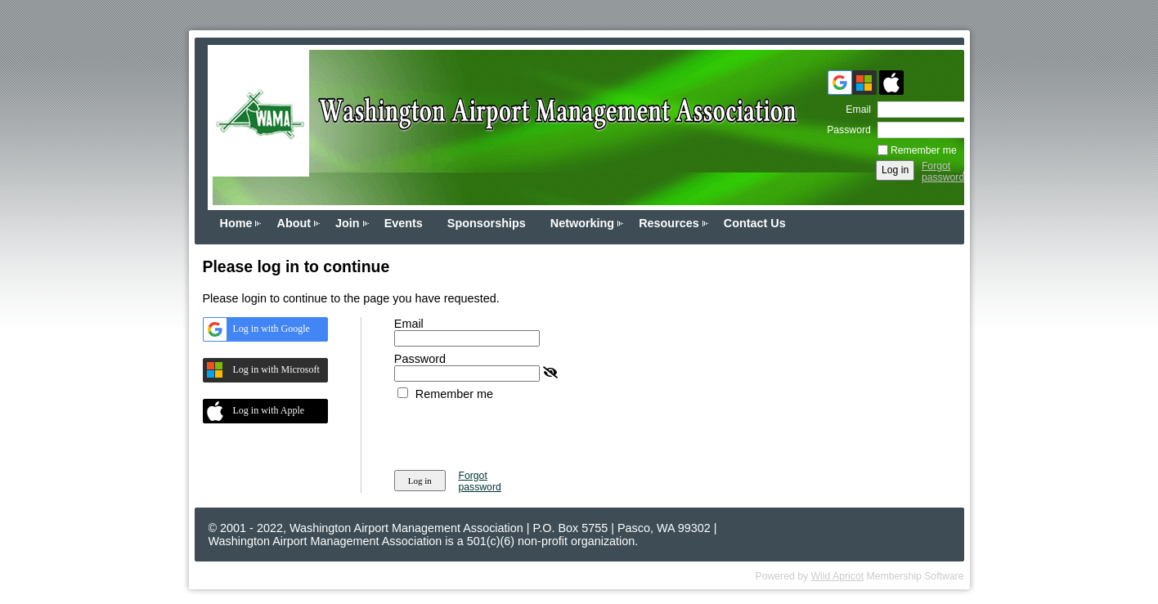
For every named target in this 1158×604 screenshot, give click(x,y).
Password (845, 130)
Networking (582, 223)
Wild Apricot (837, 576)
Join (347, 223)
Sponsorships (486, 223)
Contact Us (755, 223)
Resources (669, 223)
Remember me (924, 150)
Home (236, 223)
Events (403, 223)
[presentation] (518, 432)
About (293, 223)
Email (855, 109)
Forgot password (943, 171)
